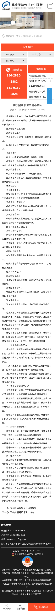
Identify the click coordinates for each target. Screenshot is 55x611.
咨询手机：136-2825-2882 (13, 535)
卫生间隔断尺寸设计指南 (21, 512)
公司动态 (10, 54)
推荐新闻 (41, 69)
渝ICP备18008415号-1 (31, 551)
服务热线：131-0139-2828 (13, 530)
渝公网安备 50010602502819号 (27, 554)
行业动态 (36, 54)
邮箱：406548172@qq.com (13, 539)
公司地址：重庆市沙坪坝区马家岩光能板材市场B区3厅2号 (27, 544)
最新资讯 (10, 60)
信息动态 (27, 36)
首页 (18, 36)
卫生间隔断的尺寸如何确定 (22, 508)
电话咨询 (41, 607)
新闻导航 (27, 47)
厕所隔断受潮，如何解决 (40, 97)
